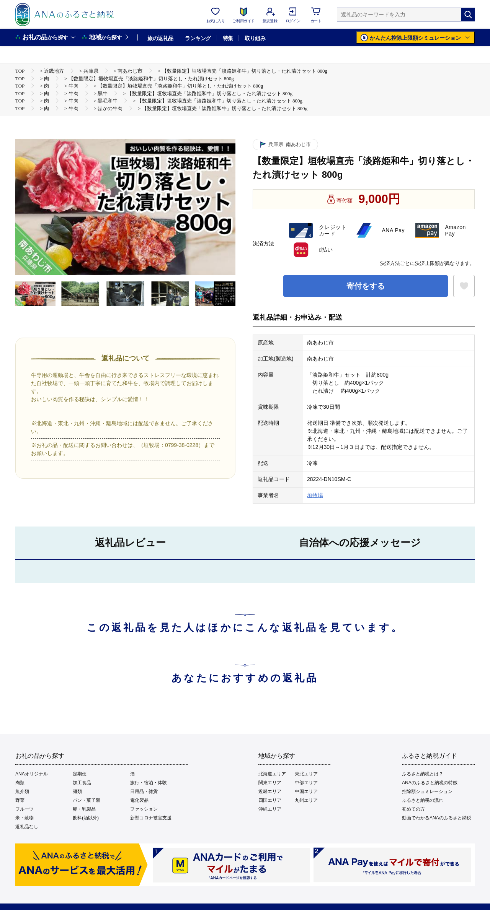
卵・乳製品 (84, 809)
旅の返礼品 (160, 38)
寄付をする (365, 286)
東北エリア (306, 774)
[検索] (468, 14)
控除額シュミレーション (427, 791)
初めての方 (413, 809)
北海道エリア (272, 774)
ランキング (198, 38)
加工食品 (82, 782)
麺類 (77, 791)
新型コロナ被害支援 (151, 818)
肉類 (19, 782)
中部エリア (306, 782)
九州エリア (306, 800)
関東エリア (269, 782)
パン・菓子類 (86, 800)
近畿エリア (269, 791)
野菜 (19, 800)
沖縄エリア (269, 809)
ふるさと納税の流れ (422, 800)
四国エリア (269, 800)
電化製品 (139, 800)
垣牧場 (315, 495)
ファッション (144, 809)
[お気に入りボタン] (464, 286)
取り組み (255, 38)
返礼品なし (26, 826)
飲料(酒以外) (86, 818)
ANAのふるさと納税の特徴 (429, 782)
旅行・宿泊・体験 (148, 782)
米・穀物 (24, 818)
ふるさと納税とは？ (422, 774)
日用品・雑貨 (144, 791)
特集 (228, 38)
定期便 (80, 774)
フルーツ (24, 809)
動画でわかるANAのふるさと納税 (436, 818)
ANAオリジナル (31, 774)
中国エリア (306, 791)
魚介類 (22, 791)
